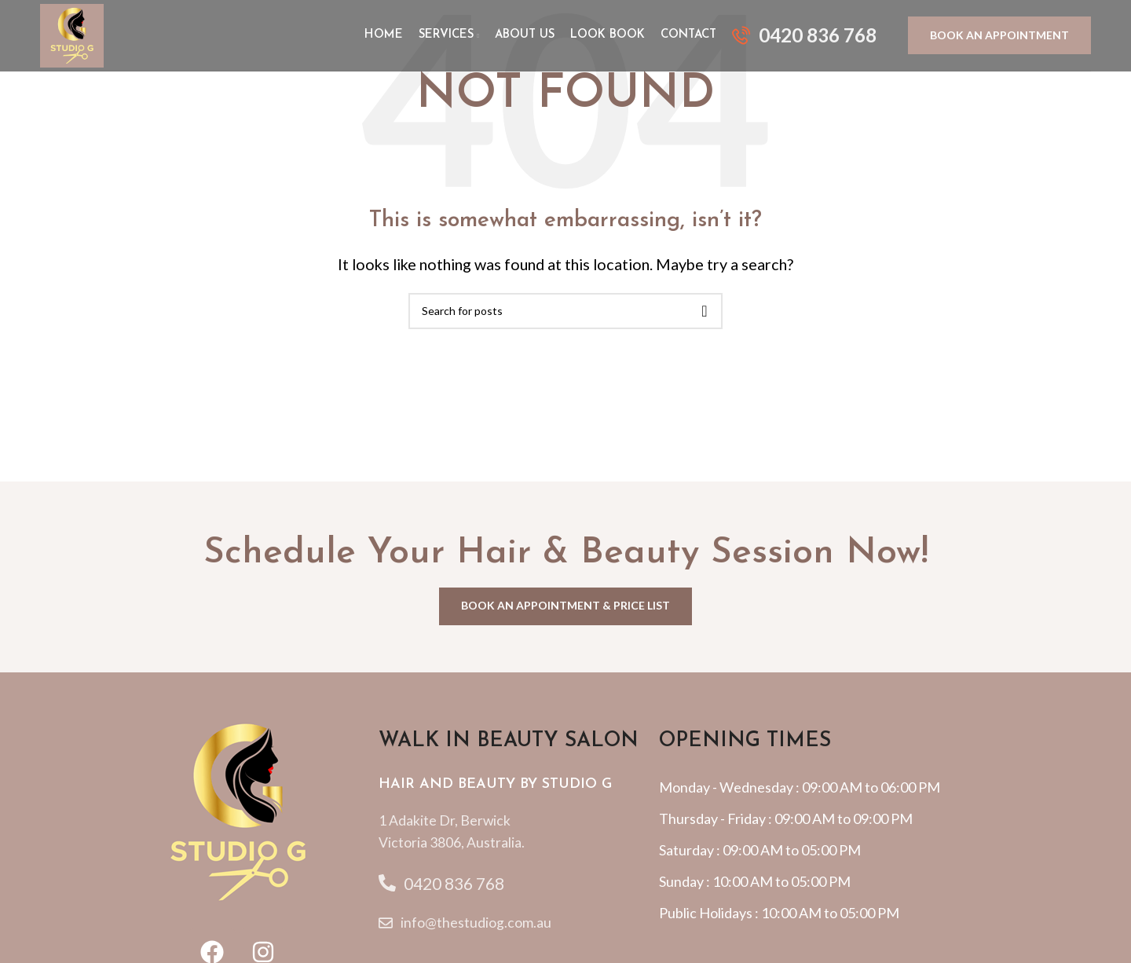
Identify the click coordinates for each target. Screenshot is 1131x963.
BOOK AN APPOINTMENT (999, 38)
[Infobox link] (804, 38)
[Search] (565, 311)
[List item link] (519, 832)
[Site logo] (75, 37)
